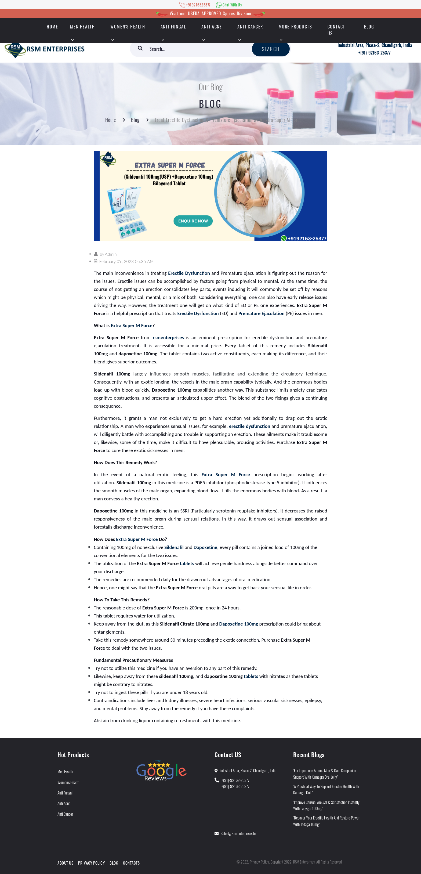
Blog (369, 26)
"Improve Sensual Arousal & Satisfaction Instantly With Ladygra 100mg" (326, 805)
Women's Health (127, 26)
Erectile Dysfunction (189, 273)
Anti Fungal (173, 26)
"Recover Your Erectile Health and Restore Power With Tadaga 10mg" (326, 821)
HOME (52, 26)
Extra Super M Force (131, 325)
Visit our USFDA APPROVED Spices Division (210, 13)
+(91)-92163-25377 (374, 52)
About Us (65, 863)
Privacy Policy (91, 863)
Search (271, 48)
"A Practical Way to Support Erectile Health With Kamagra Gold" (326, 789)
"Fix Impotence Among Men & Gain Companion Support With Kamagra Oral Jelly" (324, 773)
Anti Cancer (250, 26)
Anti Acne (211, 26)
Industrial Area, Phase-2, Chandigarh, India (374, 45)
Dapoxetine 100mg (238, 624)
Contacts (131, 863)
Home (110, 119)
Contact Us (336, 30)
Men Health (82, 26)
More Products (295, 26)
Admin (111, 254)
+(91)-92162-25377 (235, 780)
